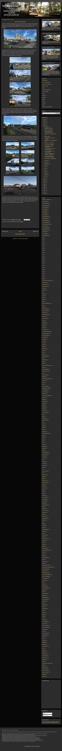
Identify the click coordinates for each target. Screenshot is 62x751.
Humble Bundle (45, 420)
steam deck (44, 595)
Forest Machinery (45, 386)
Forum (43, 87)
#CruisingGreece (45, 207)
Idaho (43, 427)
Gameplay (44, 393)
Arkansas (44, 290)
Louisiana (44, 465)
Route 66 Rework (45, 557)
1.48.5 (43, 258)
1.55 (43, 271)
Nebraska (44, 495)
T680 (43, 602)
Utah (43, 638)
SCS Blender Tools (45, 572)
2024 (45, 120)
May (45, 169)
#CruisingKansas (45, 214)
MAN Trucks (44, 480)
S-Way (43, 559)
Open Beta (44, 512)
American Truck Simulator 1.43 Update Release (49, 149)
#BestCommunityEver (46, 199)
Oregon (43, 514)
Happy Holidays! (47, 136)
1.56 (43, 273)
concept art (44, 339)
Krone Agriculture (45, 452)
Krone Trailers (44, 454)
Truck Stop (44, 619)
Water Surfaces (45, 655)
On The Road (44, 510)
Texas (43, 606)
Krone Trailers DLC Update (49, 144)
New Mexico (44, 501)
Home (20, 231)
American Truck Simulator (46, 84)
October (46, 162)
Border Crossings (45, 308)
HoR (43, 414)
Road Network (44, 548)
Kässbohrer (44, 446)
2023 (45, 122)
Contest (43, 342)
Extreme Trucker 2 (45, 371)
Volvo (43, 648)
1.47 (43, 254)
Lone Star (44, 463)
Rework (43, 546)
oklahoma (44, 508)
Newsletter (44, 503)
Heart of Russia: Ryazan (20, 21)
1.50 (43, 261)
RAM (43, 533)
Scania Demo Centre (46, 565)
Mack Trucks (44, 474)
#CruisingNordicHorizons (46, 224)
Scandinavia (44, 561)
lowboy (43, 467)
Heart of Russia (20, 221)
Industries (44, 431)
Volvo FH (44, 650)
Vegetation (44, 642)
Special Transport (45, 587)
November (46, 160)
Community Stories (45, 333)
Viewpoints (44, 644)
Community (44, 329)
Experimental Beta (45, 369)
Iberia (43, 423)
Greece (43, 405)
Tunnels (43, 631)
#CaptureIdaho (45, 201)
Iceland (43, 425)
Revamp (43, 544)
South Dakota (44, 586)
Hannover (44, 408)
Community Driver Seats (46, 331)
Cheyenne (44, 322)
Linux (43, 459)
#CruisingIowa (44, 212)
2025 (45, 119)
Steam (43, 591)
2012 (45, 190)
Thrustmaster (44, 608)
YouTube (43, 676)
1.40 (43, 241)
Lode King (44, 461)
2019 (45, 179)
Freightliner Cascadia (46, 388)
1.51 (43, 263)
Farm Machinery (45, 374)
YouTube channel (45, 91)
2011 (45, 192)
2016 (45, 184)
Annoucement (44, 284)
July (45, 166)
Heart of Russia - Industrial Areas (50, 158)
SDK (43, 582)
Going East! (44, 401)
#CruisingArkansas (45, 203)
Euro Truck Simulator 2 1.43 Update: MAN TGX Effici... (49, 157)
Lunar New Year (45, 471)
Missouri (43, 484)
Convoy (43, 346)
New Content (44, 497)
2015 (45, 185)
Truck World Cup (45, 621)
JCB (43, 442)
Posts (44, 713)
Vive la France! (45, 646)
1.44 (43, 248)
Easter (43, 357)
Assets (43, 293)
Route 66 (44, 555)
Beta (43, 301)
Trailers (43, 614)
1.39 (43, 239)
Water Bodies (44, 653)
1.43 (43, 246)
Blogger (38, 746)
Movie (43, 489)
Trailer (43, 612)
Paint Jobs (44, 516)
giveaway (44, 399)
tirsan (43, 610)
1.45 (43, 250)
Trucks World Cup (45, 627)
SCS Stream (44, 580)
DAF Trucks (44, 348)
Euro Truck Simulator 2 (11, 221)
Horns (43, 416)
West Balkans (44, 657)
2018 (45, 181)
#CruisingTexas (45, 226)
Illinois (43, 429)
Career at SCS (44, 318)
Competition (44, 337)
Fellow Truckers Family (46, 378)
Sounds (43, 584)
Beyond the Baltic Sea (46, 303)
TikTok (43, 104)
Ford (43, 384)
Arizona (43, 288)
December (46, 126)
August (46, 165)
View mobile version (20, 234)
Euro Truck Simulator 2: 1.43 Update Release (49, 151)
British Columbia (45, 310)
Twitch (43, 93)
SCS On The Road (45, 576)
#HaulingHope (44, 231)
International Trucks (45, 433)
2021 (45, 125)
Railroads (44, 531)
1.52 (43, 265)
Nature (43, 493)
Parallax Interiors (45, 518)
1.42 (43, 244)
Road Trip (44, 552)
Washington (44, 651)
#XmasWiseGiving (45, 235)
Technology (44, 604)
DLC (5, 221)
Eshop (43, 361)
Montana (43, 486)
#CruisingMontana (45, 220)
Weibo (43, 101)
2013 (45, 188)
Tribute (43, 616)
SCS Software (44, 80)
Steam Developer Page (46, 89)
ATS (43, 295)
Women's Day (44, 667)
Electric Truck (44, 359)
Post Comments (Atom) (23, 238)
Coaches (43, 325)
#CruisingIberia (45, 209)
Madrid (43, 478)
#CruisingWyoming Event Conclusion (48, 147)
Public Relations (45, 529)
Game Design (44, 391)
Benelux (43, 299)
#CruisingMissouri (45, 218)
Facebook (44, 95)
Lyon (43, 472)
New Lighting (44, 499)
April (45, 171)
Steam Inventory (45, 597)
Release (43, 537)
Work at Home (44, 668)
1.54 (43, 269)
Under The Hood (45, 633)
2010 (45, 193)
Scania (43, 563)
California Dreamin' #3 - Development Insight (48, 132)
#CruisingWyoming (45, 227)
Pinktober (44, 520)
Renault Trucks (45, 538)
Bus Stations (44, 312)
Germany (44, 397)
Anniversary (44, 282)
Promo (43, 527)
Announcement (45, 286)
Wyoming (44, 674)
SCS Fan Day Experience (46, 574)
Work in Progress (45, 670)
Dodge (43, 354)
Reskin (43, 542)
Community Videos (45, 335)
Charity (43, 320)
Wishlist (43, 665)
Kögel (43, 450)
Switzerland (44, 601)
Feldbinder (44, 376)
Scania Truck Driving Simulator (47, 567)
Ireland (43, 437)
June (45, 168)
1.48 (43, 256)
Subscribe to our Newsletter (47, 106)
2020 (45, 178)
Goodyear (44, 403)
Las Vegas (44, 457)
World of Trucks (45, 672)
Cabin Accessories (45, 314)
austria (43, 297)
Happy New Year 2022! (48, 128)
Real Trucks (44, 535)
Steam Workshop (45, 599)
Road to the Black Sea (46, 550)
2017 (45, 182)
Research (44, 540)
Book (43, 305)
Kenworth (44, 448)
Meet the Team (45, 482)
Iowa (43, 435)
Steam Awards (44, 593)
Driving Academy (45, 356)
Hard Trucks (44, 410)
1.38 (43, 237)
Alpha (43, 278)
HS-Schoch (44, 418)
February (46, 174)
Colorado (44, 327)
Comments (45, 715)
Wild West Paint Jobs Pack (47, 663)
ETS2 (43, 363)
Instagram (44, 97)
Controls (43, 344)
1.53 (43, 267)
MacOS (43, 476)
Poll (43, 521)
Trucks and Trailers (45, 625)
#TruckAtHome (45, 233)
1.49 (43, 259)
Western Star (44, 659)
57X (43, 276)
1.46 (43, 252)
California (44, 316)
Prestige (43, 525)
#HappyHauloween (45, 229)
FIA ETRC (44, 380)
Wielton (43, 661)
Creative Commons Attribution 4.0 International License (50, 722)
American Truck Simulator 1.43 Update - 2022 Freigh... (49, 154)
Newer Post (5, 231)
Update (43, 636)
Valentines (44, 640)
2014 (45, 187)
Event (43, 367)
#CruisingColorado (45, 205)
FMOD (43, 382)
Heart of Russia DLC (17, 25)
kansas (43, 444)
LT (42, 469)
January (46, 176)
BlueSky (43, 99)
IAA (43, 422)
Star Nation (44, 589)
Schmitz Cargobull (45, 569)
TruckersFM (44, 623)
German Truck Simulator (46, 395)
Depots (43, 350)
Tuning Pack (44, 629)
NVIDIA (43, 506)
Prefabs (43, 523)
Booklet (43, 307)
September (47, 163)
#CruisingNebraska (45, 222)
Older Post (35, 231)
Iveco (43, 440)
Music (43, 491)
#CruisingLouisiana (45, 216)
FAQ (43, 373)
